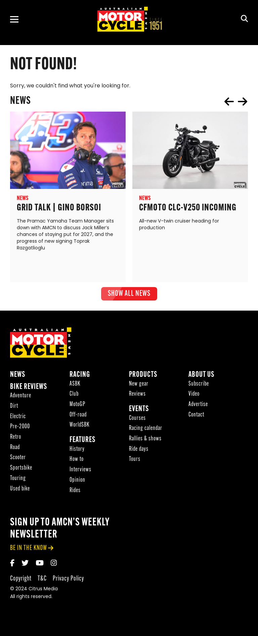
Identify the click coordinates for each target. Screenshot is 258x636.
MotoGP (77, 406)
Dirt (14, 408)
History (77, 451)
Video (194, 396)
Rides (75, 492)
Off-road (78, 417)
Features (82, 442)
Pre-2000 (20, 429)
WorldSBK (79, 427)
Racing (80, 377)
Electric (18, 418)
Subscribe (198, 386)
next (242, 101)
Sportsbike (21, 470)
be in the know (28, 550)
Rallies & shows (145, 441)
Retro (15, 439)
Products (143, 377)
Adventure (20, 398)
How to (77, 461)
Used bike (20, 491)
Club (74, 396)
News (17, 377)
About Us (201, 377)
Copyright (21, 580)
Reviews (137, 396)
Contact (196, 417)
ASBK (75, 386)
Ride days (138, 451)
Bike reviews (28, 389)
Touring (18, 480)
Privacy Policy (68, 580)
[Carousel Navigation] (236, 101)
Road (15, 449)
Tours (134, 461)
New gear (138, 386)
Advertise (198, 406)
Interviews (80, 472)
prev (229, 101)
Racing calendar (145, 430)
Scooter (18, 459)
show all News (129, 294)
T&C (42, 580)
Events (139, 411)
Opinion (77, 482)
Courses (137, 420)
